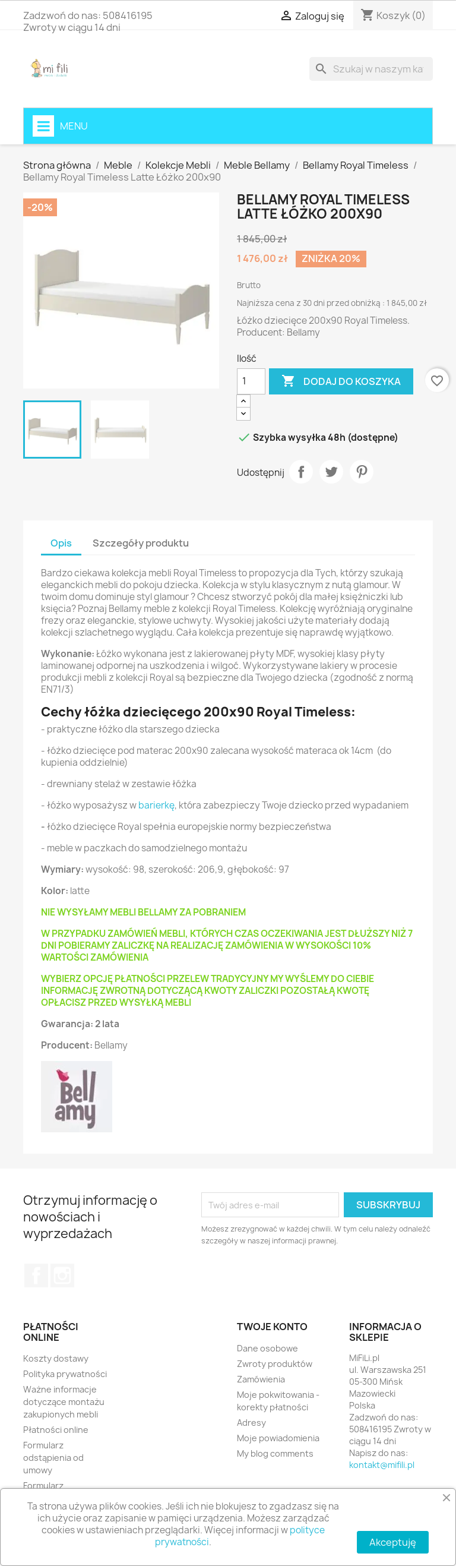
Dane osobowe (267, 1348)
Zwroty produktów (274, 1363)
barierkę (156, 805)
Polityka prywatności (65, 1373)
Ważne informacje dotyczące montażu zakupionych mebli (63, 1402)
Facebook (36, 1275)
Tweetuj (331, 472)
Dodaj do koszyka (341, 381)
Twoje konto (272, 1326)
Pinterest (361, 472)
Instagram (62, 1275)
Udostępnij (301, 472)
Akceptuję (392, 1542)
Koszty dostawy (55, 1358)
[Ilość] (251, 381)
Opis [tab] (61, 543)
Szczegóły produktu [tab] (141, 543)
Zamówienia (261, 1379)
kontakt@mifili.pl (381, 1464)
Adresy (251, 1422)
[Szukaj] (371, 69)
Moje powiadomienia (278, 1438)
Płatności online (55, 1429)
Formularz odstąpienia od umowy (53, 1457)
